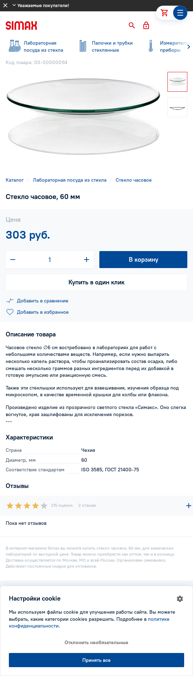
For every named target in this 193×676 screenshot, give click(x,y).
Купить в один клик (96, 282)
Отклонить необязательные (96, 642)
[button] (132, 25)
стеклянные (103, 46)
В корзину (143, 259)
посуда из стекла (35, 46)
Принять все (96, 660)
